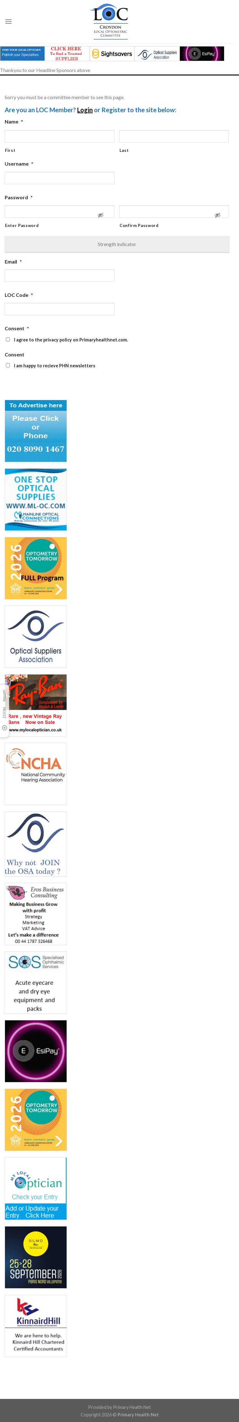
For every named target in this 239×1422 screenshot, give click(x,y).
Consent (17, 328)
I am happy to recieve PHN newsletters (54, 365)
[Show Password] (100, 217)
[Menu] (8, 21)
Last (124, 150)
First (10, 150)
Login (85, 110)
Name (14, 121)
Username (19, 164)
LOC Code (19, 295)
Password (19, 197)
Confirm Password (139, 225)
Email (13, 261)
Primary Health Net (132, 1407)
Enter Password (22, 225)
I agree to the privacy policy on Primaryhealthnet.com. (71, 339)
